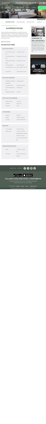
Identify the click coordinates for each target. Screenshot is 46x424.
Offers (38, 7)
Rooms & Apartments (7, 7)
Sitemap (18, 186)
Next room (44, 22)
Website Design (33, 186)
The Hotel (2, 7)
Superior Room (9, 22)
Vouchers (33, 7)
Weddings (28, 7)
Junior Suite (40, 22)
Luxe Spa (17, 7)
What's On (43, 7)
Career (26, 186)
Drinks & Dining (13, 7)
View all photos (41, 18)
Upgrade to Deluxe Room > (38, 39)
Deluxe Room (21, 22)
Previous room (2, 22)
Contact (22, 186)
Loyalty (20, 168)
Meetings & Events (22, 7)
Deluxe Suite (30, 22)
